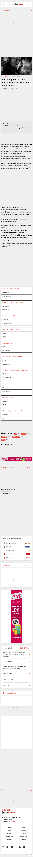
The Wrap (13, 161)
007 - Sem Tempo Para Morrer (11, 289)
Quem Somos (9, 836)
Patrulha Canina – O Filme (9, 316)
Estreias (9, 833)
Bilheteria (23, 830)
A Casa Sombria (7, 343)
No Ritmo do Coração (8, 397)
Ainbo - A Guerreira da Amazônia (11, 329)
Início (2, 76)
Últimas (6, 565)
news (6, 76)
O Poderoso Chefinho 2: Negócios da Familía (15, 370)
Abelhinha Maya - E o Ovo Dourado (12, 411)
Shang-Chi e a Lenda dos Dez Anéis (12, 302)
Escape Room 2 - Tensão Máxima (12, 356)
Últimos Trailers (7, 467)
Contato (9, 839)
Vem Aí (9, 830)
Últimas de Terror (10, 693)
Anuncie (24, 839)
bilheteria (19, 76)
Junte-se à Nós (24, 836)
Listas (4, 790)
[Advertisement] (16, 41)
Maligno (4, 384)
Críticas (24, 833)
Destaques (5, 10)
